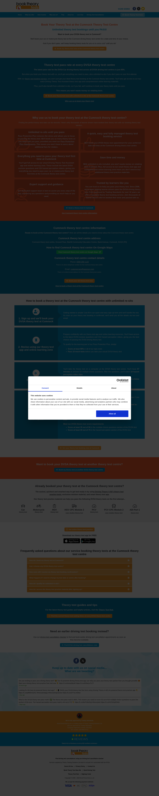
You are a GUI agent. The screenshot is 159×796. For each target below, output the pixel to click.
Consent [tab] (45, 388)
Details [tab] (79, 388)
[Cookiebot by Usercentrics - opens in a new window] (118, 380)
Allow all (112, 414)
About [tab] (113, 388)
